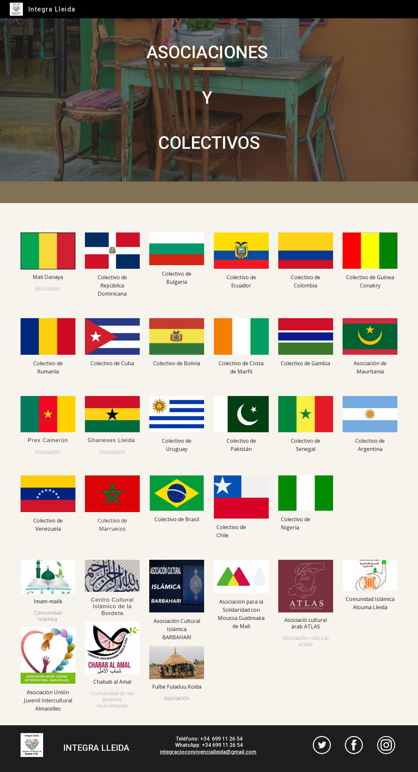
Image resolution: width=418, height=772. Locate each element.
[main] (209, 100)
